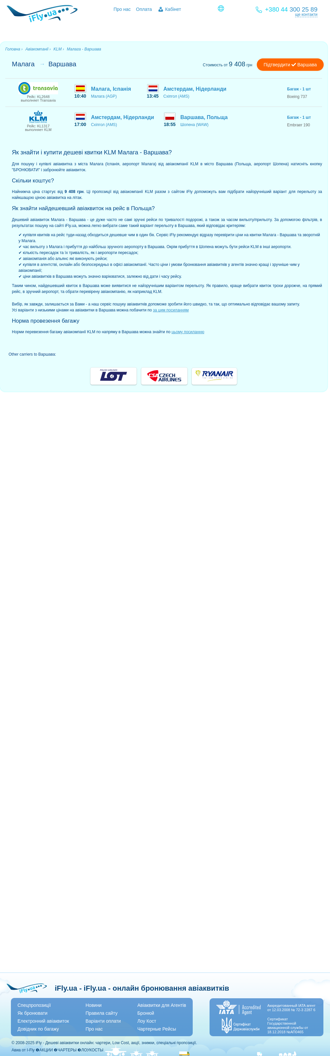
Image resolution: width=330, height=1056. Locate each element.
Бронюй (145, 1013)
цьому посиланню (188, 332)
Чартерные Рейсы (156, 1029)
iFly (39, 1042)
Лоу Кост (146, 1021)
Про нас (122, 9)
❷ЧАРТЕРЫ (65, 1050)
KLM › (58, 49)
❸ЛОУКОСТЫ (90, 1050)
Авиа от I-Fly (23, 1050)
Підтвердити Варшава (290, 64)
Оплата (144, 9)
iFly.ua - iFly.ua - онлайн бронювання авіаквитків (142, 988)
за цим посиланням (171, 310)
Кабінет (173, 9)
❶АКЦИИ (44, 1050)
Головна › (14, 49)
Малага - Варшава (84, 49)
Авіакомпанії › (38, 49)
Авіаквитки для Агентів (161, 1005)
